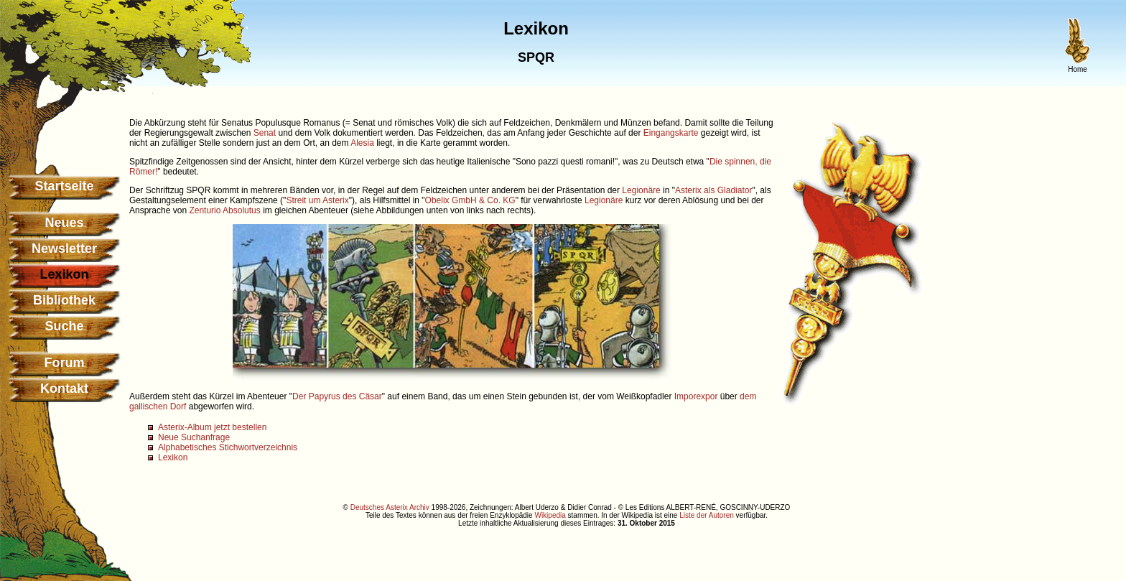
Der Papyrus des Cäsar (337, 396)
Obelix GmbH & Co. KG (470, 200)
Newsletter (64, 248)
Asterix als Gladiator (713, 190)
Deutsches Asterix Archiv (389, 507)
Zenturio (204, 210)
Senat (264, 133)
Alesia (362, 143)
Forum (65, 362)
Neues (64, 222)
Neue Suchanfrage (194, 437)
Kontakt (64, 388)
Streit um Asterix (317, 200)
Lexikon (172, 457)
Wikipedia (549, 515)
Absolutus (242, 210)
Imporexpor (696, 396)
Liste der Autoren (706, 515)
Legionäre (641, 190)
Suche (64, 326)
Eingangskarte (671, 133)
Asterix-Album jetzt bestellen (212, 427)
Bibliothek (64, 300)
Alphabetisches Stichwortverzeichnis (227, 447)
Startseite (63, 186)
